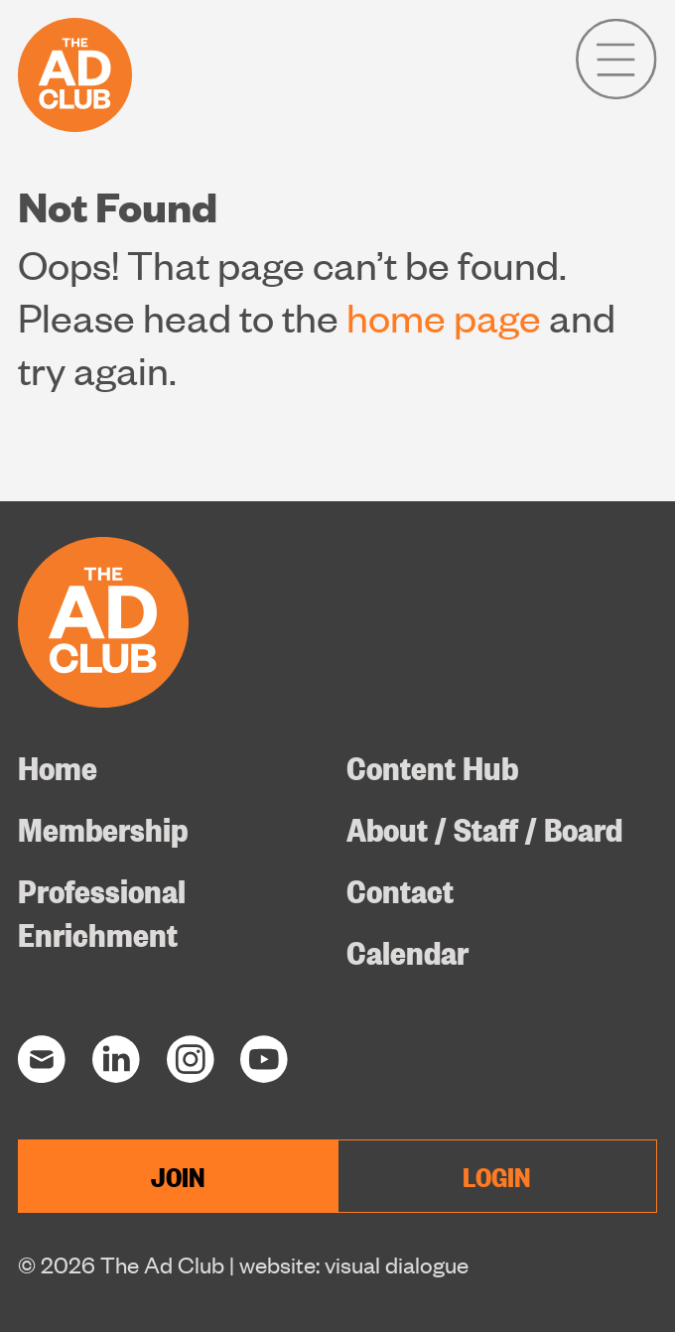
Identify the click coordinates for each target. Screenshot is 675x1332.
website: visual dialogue (354, 1264)
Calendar (407, 951)
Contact (400, 889)
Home (57, 766)
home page (443, 315)
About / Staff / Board (484, 828)
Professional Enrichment (102, 911)
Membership (103, 828)
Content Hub (432, 766)
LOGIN (497, 1176)
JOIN (178, 1176)
